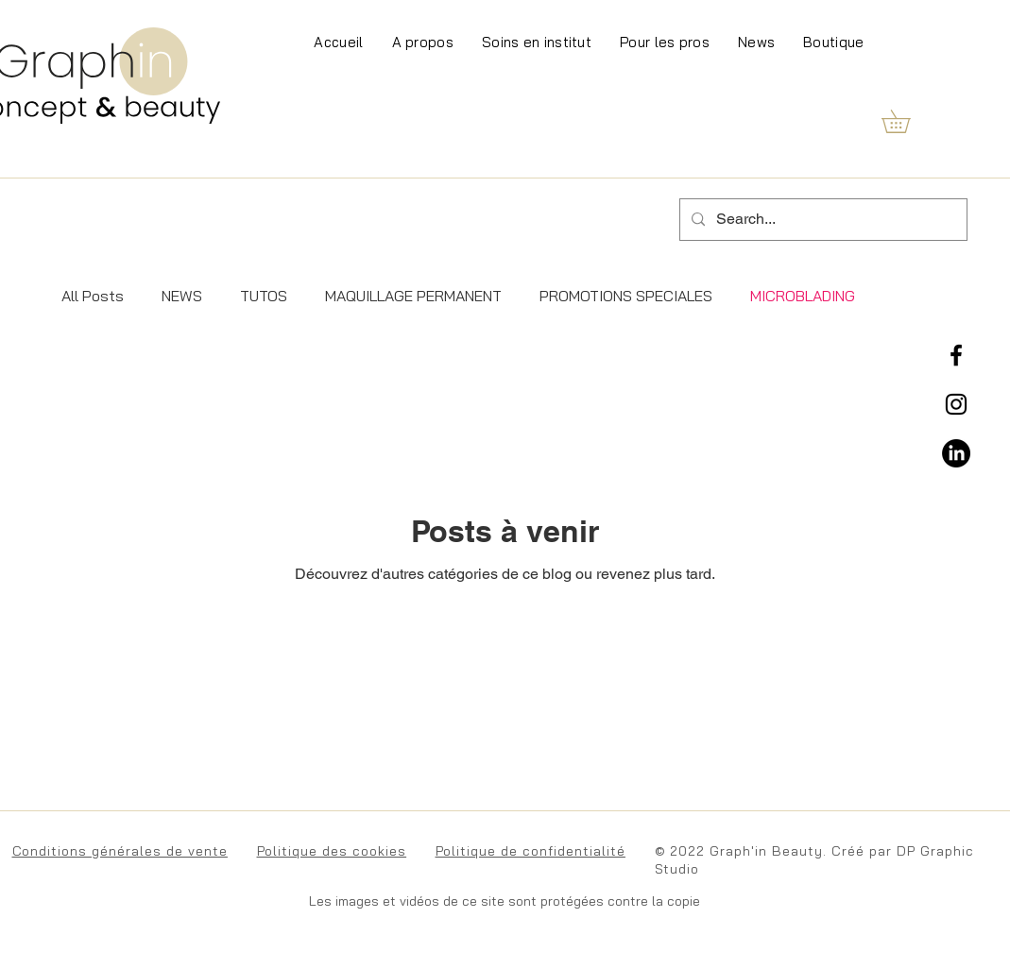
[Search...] (821, 219)
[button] (907, 121)
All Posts (92, 295)
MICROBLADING (802, 295)
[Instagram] (956, 404)
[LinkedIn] (956, 453)
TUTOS (263, 295)
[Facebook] (956, 355)
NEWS (182, 295)
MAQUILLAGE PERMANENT (413, 295)
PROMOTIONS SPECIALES (625, 295)
